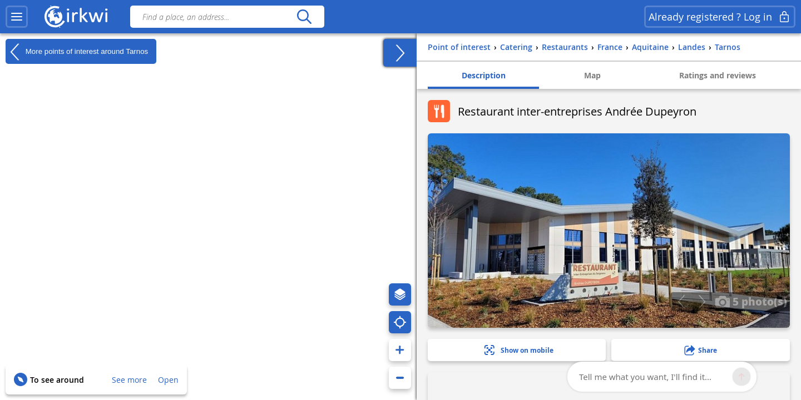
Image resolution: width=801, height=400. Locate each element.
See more (129, 379)
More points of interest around (77, 52)
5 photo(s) (751, 301)
